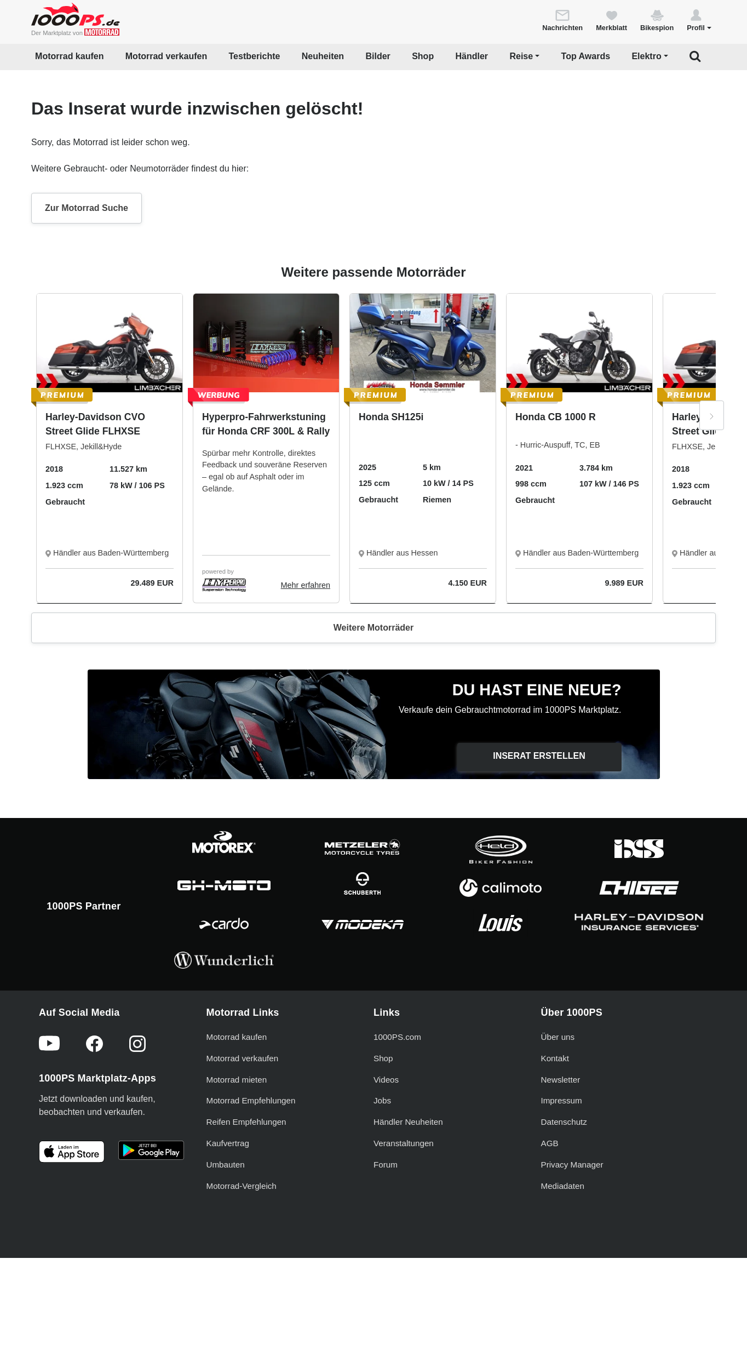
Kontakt (555, 1058)
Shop (423, 56)
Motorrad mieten (236, 1079)
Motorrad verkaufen (166, 56)
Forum (385, 1164)
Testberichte (254, 56)
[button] (699, 20)
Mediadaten (562, 1186)
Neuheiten (323, 56)
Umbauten (225, 1164)
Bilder (377, 56)
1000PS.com (397, 1037)
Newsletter (561, 1079)
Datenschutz (564, 1121)
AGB (550, 1143)
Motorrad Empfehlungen (251, 1100)
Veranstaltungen (403, 1143)
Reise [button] (521, 56)
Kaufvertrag (228, 1143)
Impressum (561, 1100)
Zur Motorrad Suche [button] (86, 208)
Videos (386, 1079)
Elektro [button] (646, 56)
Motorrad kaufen (69, 56)
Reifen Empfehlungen (246, 1121)
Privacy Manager (572, 1164)
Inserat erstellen (539, 755)
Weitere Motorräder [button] (373, 627)
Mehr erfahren (305, 585)
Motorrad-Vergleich (241, 1186)
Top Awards (586, 56)
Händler (472, 56)
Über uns (558, 1037)
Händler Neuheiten (408, 1121)
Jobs (382, 1100)
